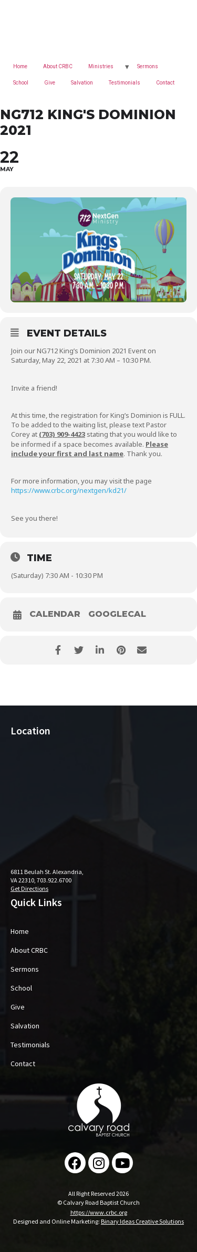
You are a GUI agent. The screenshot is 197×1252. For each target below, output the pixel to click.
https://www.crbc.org (98, 1212)
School (20, 83)
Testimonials (124, 83)
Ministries (100, 66)
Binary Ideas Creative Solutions (142, 1221)
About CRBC (57, 66)
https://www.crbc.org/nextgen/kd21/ (69, 490)
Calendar (54, 614)
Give (49, 83)
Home (20, 66)
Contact (165, 83)
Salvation (82, 83)
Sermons (147, 66)
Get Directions (29, 888)
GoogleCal (117, 614)
